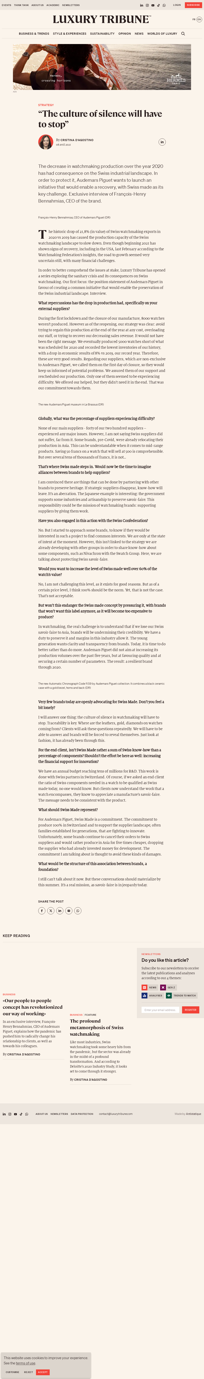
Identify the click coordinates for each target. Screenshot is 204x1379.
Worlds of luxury (162, 33)
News (139, 33)
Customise (12, 1372)
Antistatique (193, 1114)
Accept (43, 1372)
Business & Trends (34, 33)
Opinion (124, 33)
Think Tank (21, 5)
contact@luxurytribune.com (116, 1114)
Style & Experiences (69, 33)
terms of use (25, 1363)
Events (6, 5)
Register (190, 1009)
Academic (52, 5)
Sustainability (102, 33)
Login (177, 5)
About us (38, 5)
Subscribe (193, 5)
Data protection (82, 1114)
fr (194, 19)
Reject (28, 1372)
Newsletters (71, 5)
